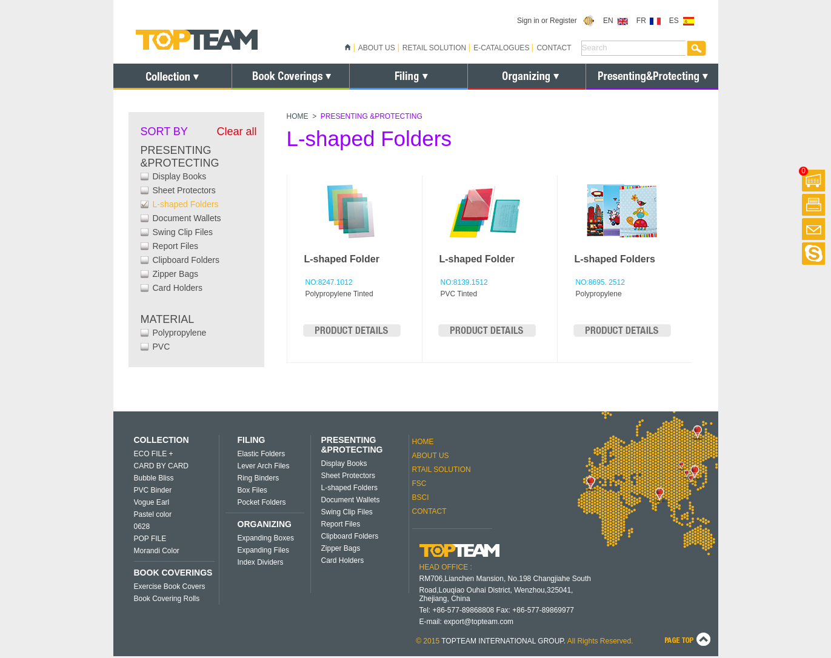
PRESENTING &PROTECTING (352, 444)
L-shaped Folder (341, 259)
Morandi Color (156, 551)
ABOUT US (376, 48)
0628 (142, 526)
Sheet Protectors (184, 190)
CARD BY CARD (161, 466)
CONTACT (553, 48)
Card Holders (177, 288)
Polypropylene (180, 332)
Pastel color (153, 514)
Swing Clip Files (183, 232)
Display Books (180, 176)
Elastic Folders (261, 454)
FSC (419, 483)
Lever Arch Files (264, 466)
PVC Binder (153, 490)
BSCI (420, 497)
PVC (161, 346)
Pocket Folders (262, 502)
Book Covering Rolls (167, 598)
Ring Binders (258, 478)
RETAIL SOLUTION (434, 48)
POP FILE (150, 538)
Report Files (175, 246)
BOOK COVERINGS (173, 572)
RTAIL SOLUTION (441, 469)
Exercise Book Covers (169, 586)
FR (648, 20)
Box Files (252, 490)
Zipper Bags (175, 274)
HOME (298, 116)
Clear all (236, 131)
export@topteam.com (478, 621)
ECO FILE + (153, 454)
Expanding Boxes (266, 538)
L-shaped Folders (186, 204)
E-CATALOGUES (501, 48)
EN (615, 20)
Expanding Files (263, 550)
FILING (251, 440)
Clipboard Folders (186, 260)
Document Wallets (187, 218)
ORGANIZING (265, 524)
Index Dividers (261, 562)
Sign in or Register (556, 20)
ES (681, 20)
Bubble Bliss (154, 478)
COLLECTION (161, 440)
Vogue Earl (152, 502)
